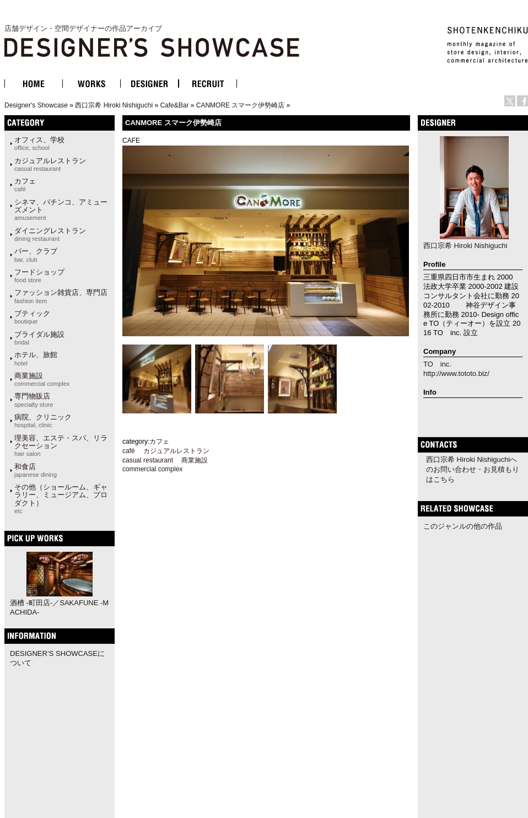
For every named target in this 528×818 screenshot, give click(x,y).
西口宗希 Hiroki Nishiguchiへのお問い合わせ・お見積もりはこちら (472, 469)
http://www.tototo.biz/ (456, 373)
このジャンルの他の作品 (462, 526)
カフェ (25, 184)
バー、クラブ (35, 254)
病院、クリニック (43, 420)
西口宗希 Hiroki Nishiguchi (114, 105)
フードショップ (39, 275)
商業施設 (41, 379)
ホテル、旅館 (35, 358)
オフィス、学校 (39, 143)
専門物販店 (33, 399)
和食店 (35, 470)
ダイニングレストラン (50, 234)
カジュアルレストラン (50, 164)
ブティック (32, 317)
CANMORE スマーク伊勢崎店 (240, 105)
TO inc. (437, 364)
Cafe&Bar (174, 105)
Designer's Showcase (36, 105)
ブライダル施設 (39, 338)
